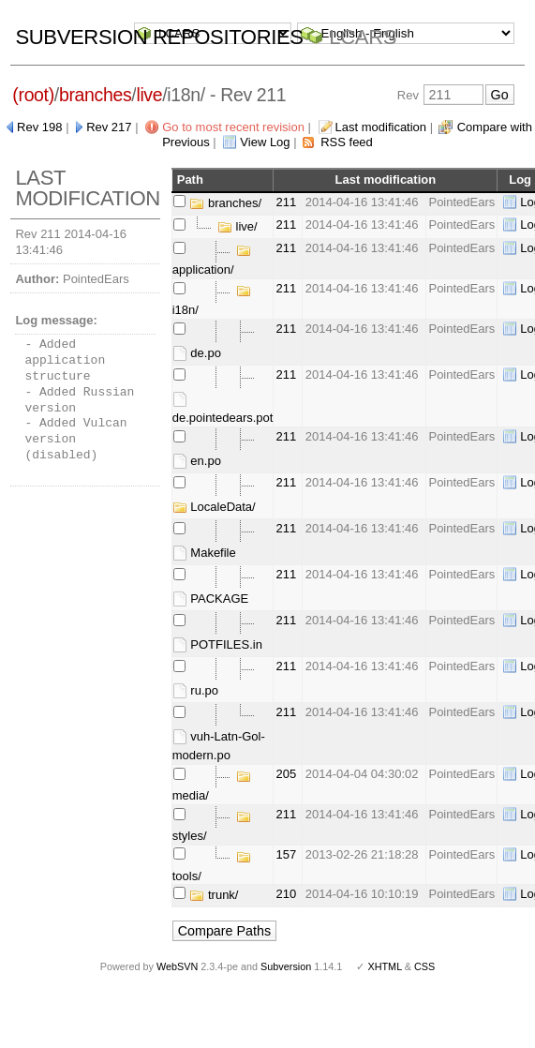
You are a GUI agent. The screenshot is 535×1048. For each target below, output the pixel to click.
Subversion (285, 966)
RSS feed (346, 142)
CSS (424, 966)
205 (285, 774)
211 (285, 202)
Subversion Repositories (159, 37)
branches (95, 94)
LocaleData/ (214, 507)
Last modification (381, 127)
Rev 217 (108, 127)
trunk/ (213, 895)
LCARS (362, 37)
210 (285, 894)
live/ (237, 226)
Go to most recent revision (233, 127)
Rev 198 (39, 127)
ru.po (195, 690)
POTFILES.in (217, 644)
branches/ (225, 203)
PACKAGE (210, 598)
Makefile (204, 553)
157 (285, 854)
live (149, 94)
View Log (265, 142)
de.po (196, 353)
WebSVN (177, 966)
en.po (196, 461)
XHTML (384, 966)
